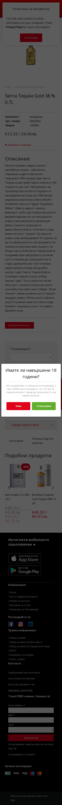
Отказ (18, 406)
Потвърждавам (44, 406)
